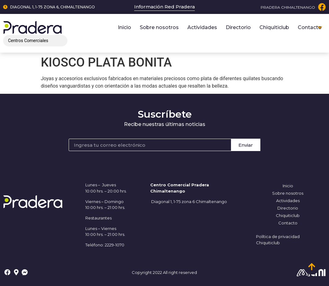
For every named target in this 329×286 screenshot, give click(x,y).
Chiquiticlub (274, 27)
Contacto (310, 27)
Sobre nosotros (159, 27)
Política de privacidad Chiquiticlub (278, 239)
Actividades (202, 27)
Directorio (238, 27)
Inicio (124, 27)
